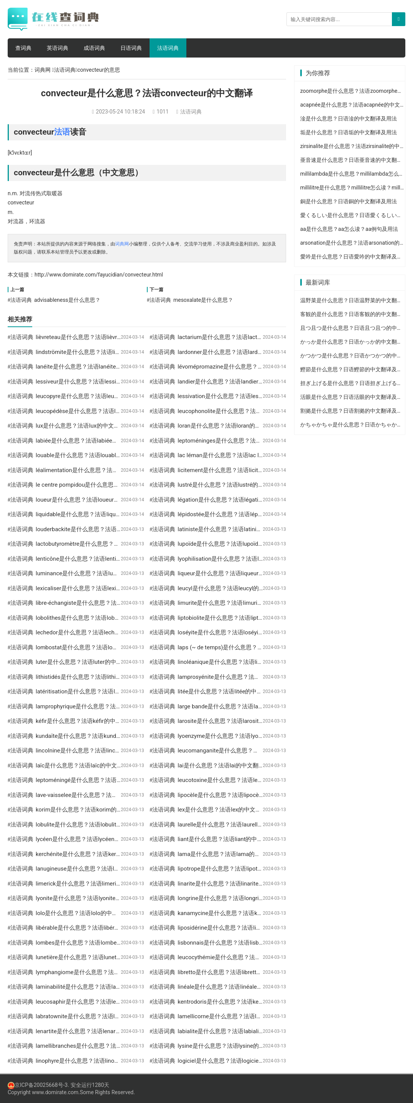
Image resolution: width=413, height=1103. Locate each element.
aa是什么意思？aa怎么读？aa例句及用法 (349, 229)
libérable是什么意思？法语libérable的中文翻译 (95, 927)
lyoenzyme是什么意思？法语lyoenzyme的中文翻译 (242, 736)
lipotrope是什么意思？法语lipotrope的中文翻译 (238, 868)
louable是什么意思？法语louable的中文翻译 (92, 455)
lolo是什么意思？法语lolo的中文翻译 (82, 913)
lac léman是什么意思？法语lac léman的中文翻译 (240, 455)
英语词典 (57, 48)
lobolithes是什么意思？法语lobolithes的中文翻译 (98, 617)
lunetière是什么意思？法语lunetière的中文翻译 (95, 957)
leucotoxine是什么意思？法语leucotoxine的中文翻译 (244, 780)
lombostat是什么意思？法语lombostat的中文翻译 (99, 647)
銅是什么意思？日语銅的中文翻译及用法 (348, 201)
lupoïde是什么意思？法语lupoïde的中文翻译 (234, 543)
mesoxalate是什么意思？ (203, 300)
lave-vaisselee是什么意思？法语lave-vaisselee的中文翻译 (109, 795)
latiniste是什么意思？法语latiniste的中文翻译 (235, 529)
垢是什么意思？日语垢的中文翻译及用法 (348, 132)
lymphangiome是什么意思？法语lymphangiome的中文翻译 (111, 972)
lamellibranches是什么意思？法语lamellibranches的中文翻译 (113, 1045)
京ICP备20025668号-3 (37, 1085)
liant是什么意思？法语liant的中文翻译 (226, 839)
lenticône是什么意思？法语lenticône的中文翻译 (96, 558)
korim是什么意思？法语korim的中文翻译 (88, 809)
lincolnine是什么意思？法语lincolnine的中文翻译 (98, 750)
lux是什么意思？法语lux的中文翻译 (80, 425)
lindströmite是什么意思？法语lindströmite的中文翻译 (104, 352)
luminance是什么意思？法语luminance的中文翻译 (100, 573)
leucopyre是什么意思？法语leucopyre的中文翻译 (98, 396)
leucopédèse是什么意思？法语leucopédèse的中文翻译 (106, 411)
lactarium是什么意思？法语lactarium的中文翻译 (239, 337)
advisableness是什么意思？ (67, 300)
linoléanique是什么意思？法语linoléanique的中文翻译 (246, 662)
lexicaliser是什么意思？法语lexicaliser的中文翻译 (99, 588)
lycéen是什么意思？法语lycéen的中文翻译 (89, 839)
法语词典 (168, 48)
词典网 (43, 70)
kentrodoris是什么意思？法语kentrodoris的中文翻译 (244, 1001)
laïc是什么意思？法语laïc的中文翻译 (82, 765)
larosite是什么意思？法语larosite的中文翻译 (234, 721)
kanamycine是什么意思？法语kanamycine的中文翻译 (246, 913)
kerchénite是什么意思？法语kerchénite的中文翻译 (99, 854)
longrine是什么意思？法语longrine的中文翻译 (236, 898)
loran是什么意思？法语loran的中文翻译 (228, 425)
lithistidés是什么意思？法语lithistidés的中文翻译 (98, 676)
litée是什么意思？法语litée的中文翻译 (226, 691)
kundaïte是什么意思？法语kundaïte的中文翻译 (95, 736)
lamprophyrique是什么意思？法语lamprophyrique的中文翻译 (113, 706)
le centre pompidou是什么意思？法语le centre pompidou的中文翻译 (122, 484)
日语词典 (131, 48)
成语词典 (94, 48)
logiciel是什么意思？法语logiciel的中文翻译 (233, 1060)
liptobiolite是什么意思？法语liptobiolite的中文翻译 (242, 617)
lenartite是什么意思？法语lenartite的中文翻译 (94, 1031)
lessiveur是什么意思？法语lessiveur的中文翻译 (96, 381)
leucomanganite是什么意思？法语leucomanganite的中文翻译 (256, 750)
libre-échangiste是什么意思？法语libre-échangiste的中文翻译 (114, 602)
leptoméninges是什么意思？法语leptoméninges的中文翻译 (253, 440)
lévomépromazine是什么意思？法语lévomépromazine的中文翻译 (261, 366)
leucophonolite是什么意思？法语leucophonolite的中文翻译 (253, 411)
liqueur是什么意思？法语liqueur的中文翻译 (232, 573)
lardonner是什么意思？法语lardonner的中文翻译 (239, 352)
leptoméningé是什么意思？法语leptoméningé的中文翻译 (108, 780)
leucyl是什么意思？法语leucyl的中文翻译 (230, 588)
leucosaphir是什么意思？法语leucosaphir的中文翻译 (103, 1001)
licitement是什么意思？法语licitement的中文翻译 (240, 470)
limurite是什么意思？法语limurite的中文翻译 (234, 602)
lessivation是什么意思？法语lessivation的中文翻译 (242, 396)
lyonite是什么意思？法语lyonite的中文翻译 (90, 898)
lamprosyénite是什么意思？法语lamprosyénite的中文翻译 (251, 676)
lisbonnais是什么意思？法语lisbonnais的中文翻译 (241, 942)
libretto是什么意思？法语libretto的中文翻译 (233, 972)
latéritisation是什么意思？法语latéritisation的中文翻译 (105, 691)
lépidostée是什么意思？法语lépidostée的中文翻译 (242, 514)
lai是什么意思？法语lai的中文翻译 (221, 765)
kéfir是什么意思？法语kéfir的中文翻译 (84, 721)
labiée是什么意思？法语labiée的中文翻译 (88, 440)
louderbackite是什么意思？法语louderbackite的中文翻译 (108, 529)
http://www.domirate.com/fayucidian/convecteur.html (99, 275)
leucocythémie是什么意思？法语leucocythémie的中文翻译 (252, 957)
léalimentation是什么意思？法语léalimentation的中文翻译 (109, 470)
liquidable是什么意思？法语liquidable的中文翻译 (98, 514)
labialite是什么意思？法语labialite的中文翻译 (235, 1031)
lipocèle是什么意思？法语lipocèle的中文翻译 (235, 795)
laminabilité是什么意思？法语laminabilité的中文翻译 (103, 986)
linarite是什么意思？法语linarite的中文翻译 (232, 883)
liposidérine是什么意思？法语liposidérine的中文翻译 (244, 927)
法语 (62, 132)
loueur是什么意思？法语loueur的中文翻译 (89, 499)
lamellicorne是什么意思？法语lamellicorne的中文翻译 (246, 1016)
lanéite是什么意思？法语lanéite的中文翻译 (90, 366)
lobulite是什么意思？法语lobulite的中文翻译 (92, 824)
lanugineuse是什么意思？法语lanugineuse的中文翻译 (104, 868)
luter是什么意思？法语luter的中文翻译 (84, 662)
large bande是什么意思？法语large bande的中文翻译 (245, 706)
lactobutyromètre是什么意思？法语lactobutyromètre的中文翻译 (117, 543)
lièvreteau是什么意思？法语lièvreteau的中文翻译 (98, 337)
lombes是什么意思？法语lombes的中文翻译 (92, 942)
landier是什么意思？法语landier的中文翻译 (232, 381)
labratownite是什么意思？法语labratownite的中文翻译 (105, 1016)
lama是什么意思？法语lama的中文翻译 (228, 854)
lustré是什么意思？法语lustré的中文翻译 (229, 484)
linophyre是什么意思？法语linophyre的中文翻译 (96, 1060)
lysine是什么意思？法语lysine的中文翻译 (230, 1045)
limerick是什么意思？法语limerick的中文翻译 (93, 883)
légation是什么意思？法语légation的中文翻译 (235, 499)
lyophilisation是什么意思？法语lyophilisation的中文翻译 (249, 558)
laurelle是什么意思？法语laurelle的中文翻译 (233, 824)
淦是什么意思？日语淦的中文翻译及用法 (348, 118)
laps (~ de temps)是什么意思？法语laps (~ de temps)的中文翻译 (260, 647)
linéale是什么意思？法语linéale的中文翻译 (232, 986)
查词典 (23, 48)
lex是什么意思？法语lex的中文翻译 (222, 809)
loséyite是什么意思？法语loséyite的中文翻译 (235, 632)
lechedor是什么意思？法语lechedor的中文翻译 (95, 632)
